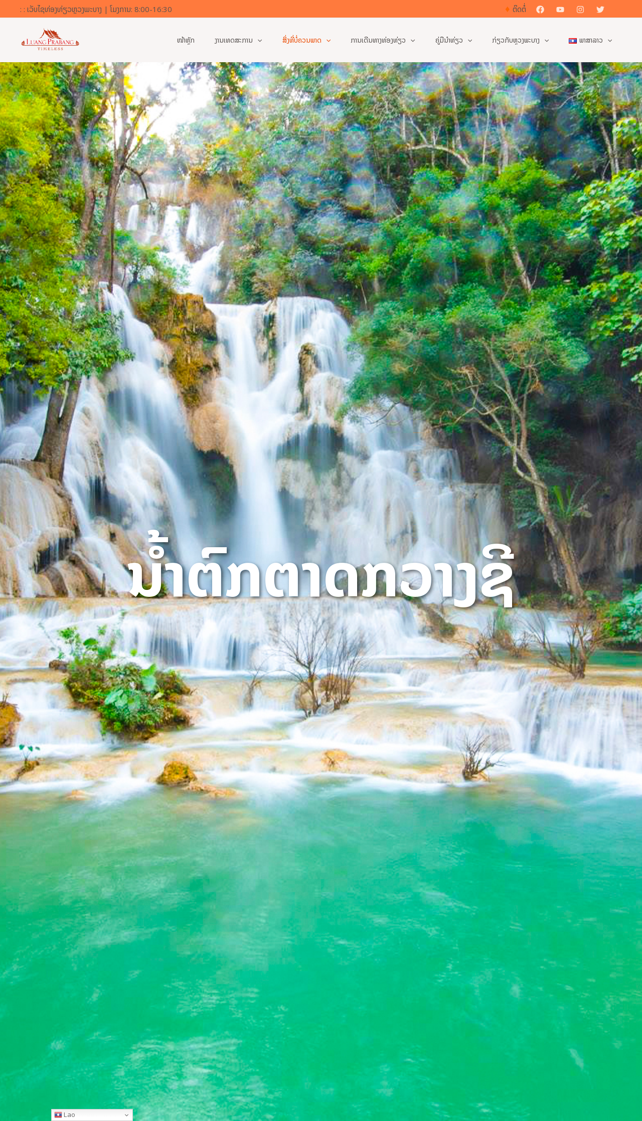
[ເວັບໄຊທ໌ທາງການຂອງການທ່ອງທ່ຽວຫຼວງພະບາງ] (50, 39)
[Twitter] (600, 10)
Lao (64, 1114)
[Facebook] (540, 10)
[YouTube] (560, 10)
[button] (618, 9)
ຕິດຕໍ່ (519, 9)
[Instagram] (580, 10)
